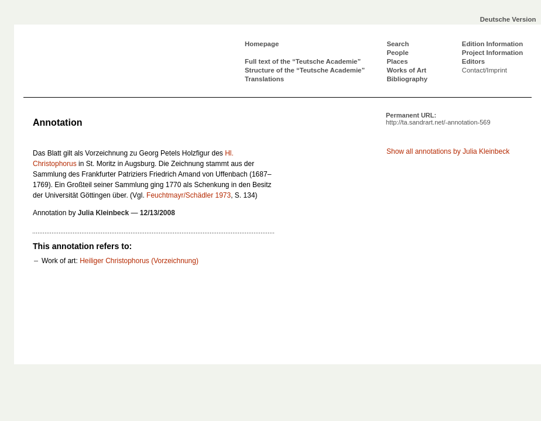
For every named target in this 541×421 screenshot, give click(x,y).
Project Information (492, 52)
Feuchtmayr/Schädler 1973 (188, 195)
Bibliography (406, 78)
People (397, 52)
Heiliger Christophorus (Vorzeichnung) (139, 261)
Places (397, 61)
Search (397, 43)
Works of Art (406, 70)
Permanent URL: (438, 119)
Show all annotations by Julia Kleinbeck (447, 151)
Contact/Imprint (484, 70)
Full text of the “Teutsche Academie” (303, 61)
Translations (264, 78)
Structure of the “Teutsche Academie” (305, 70)
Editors (473, 61)
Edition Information (492, 43)
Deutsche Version (508, 19)
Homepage (262, 43)
